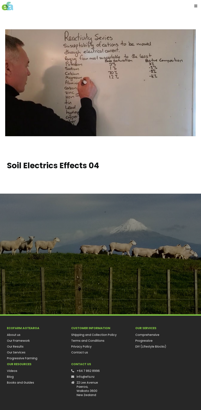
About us (13, 335)
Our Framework (18, 341)
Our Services (16, 352)
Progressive (144, 341)
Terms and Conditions (87, 341)
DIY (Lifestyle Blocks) (150, 346)
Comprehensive (147, 335)
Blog (10, 377)
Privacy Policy (81, 346)
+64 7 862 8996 (88, 371)
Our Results (15, 346)
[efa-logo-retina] (7, 3)
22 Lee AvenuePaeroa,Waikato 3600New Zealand (87, 389)
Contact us (79, 352)
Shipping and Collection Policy (94, 335)
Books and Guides (20, 383)
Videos (12, 371)
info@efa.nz (86, 377)
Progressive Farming (22, 358)
